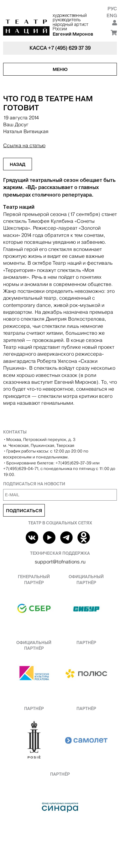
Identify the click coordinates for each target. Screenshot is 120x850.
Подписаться (24, 510)
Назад (17, 164)
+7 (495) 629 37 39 (69, 48)
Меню (60, 69)
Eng (112, 15)
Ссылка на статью (24, 145)
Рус (112, 9)
